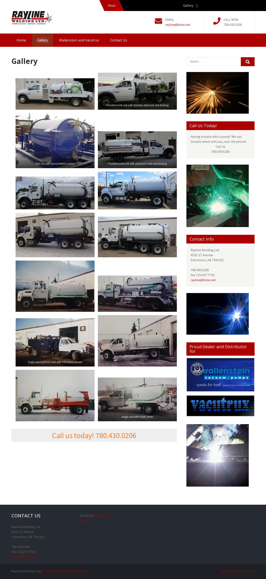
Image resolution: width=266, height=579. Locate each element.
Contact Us (118, 40)
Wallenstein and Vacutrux (79, 40)
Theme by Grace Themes (237, 571)
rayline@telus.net (177, 24)
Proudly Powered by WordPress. (64, 571)
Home (21, 40)
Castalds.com (103, 515)
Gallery (42, 40)
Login (84, 520)
